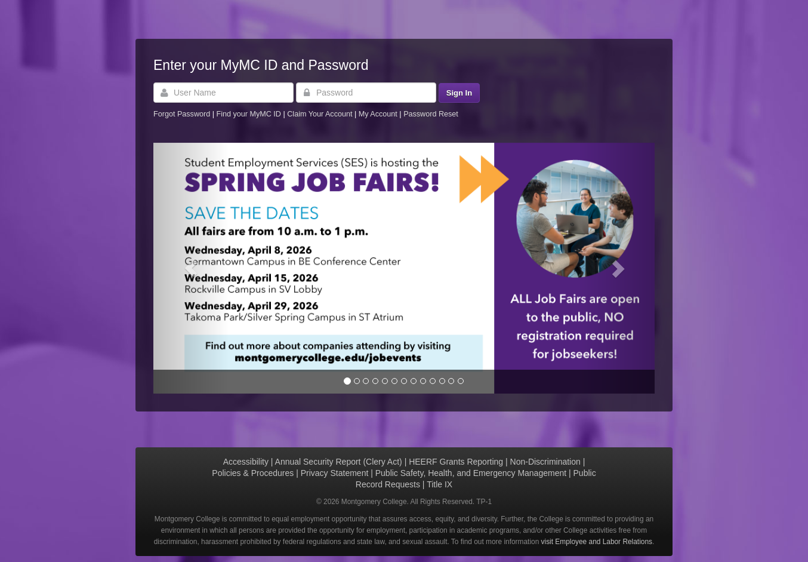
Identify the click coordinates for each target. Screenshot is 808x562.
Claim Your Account (320, 114)
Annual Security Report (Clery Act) (338, 461)
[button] (191, 268)
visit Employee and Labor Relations (596, 542)
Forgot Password (181, 114)
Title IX (439, 484)
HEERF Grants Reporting (456, 461)
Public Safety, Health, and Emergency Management (470, 473)
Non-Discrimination (545, 461)
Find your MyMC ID (248, 114)
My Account (379, 114)
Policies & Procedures (253, 473)
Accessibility (246, 461)
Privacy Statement (335, 473)
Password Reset (430, 114)
